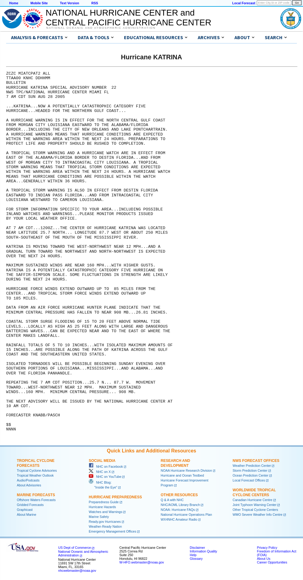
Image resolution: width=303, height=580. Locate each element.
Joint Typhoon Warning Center (254, 505)
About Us (263, 558)
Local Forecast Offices (249, 480)
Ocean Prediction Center (250, 475)
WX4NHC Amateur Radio (179, 519)
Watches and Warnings (105, 512)
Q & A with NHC (172, 500)
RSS (94, 3)
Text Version (69, 3)
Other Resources (179, 495)
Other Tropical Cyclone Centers (255, 509)
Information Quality (203, 551)
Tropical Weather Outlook (35, 475)
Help (193, 555)
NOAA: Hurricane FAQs (178, 509)
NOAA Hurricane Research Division (186, 470)
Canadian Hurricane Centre (252, 500)
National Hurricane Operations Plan (186, 514)
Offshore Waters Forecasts (36, 500)
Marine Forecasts (36, 495)
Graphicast (25, 509)
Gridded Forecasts (30, 505)
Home (13, 3)
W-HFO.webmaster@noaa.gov (141, 562)
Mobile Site (39, 3)
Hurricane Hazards (102, 507)
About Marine (26, 514)
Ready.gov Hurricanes (105, 521)
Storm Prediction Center (250, 470)
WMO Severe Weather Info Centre (257, 514)
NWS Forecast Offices (256, 461)
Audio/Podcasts (28, 480)
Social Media (102, 461)
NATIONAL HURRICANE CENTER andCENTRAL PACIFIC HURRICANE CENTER (128, 17)
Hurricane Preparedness (115, 497)
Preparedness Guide (104, 502)
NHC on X (100, 472)
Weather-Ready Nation (105, 526)
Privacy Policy (267, 547)
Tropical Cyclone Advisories (37, 470)
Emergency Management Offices (112, 531)
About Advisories (29, 485)
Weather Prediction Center (252, 465)
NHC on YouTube (105, 476)
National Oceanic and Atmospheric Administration (100, 27)
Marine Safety (99, 517)
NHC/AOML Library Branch (180, 505)
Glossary (196, 558)
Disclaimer (197, 547)
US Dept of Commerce (74, 547)
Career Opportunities (272, 562)
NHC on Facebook (106, 466)
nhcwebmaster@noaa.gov (77, 570)
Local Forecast (243, 3)
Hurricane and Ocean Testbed (182, 475)
